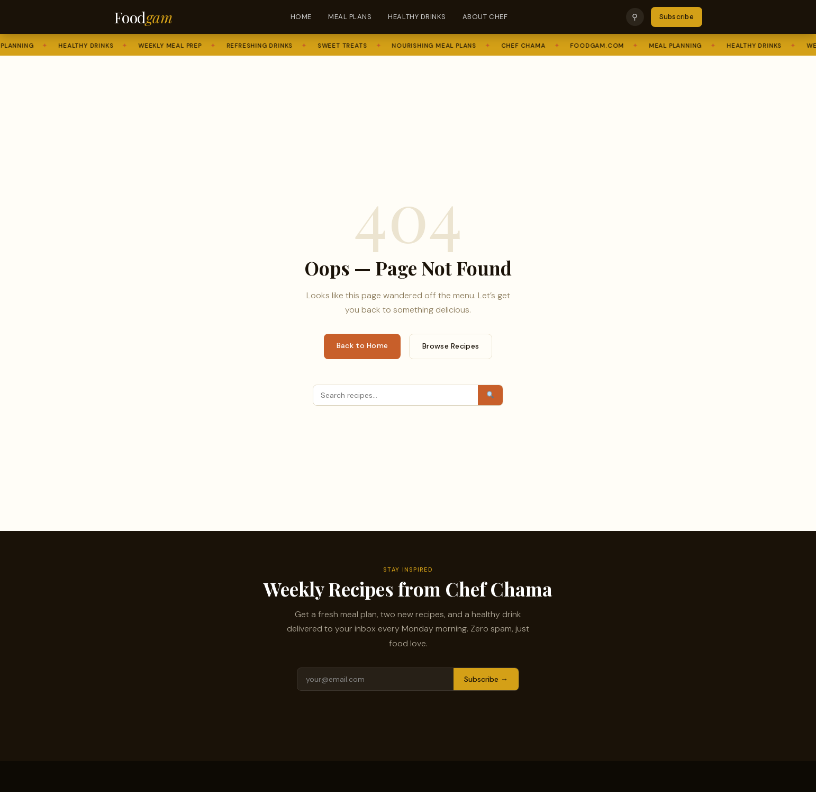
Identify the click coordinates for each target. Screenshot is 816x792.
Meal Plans (349, 16)
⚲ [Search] (635, 16)
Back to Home (362, 345)
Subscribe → (486, 679)
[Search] (395, 395)
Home (301, 16)
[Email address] (375, 679)
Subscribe (676, 16)
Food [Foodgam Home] (143, 17)
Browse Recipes (450, 346)
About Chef (485, 16)
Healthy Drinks (417, 16)
